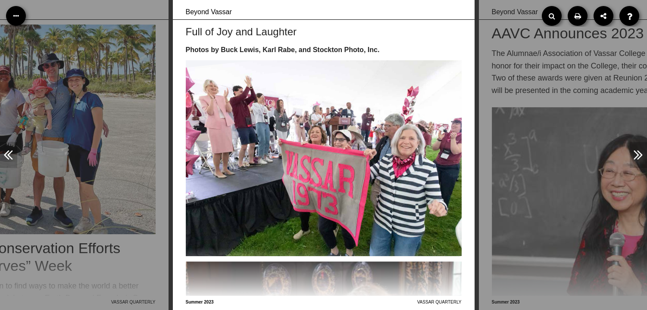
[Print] (578, 16)
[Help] (629, 16)
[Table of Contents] (16, 16)
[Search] (552, 16)
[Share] (603, 16)
